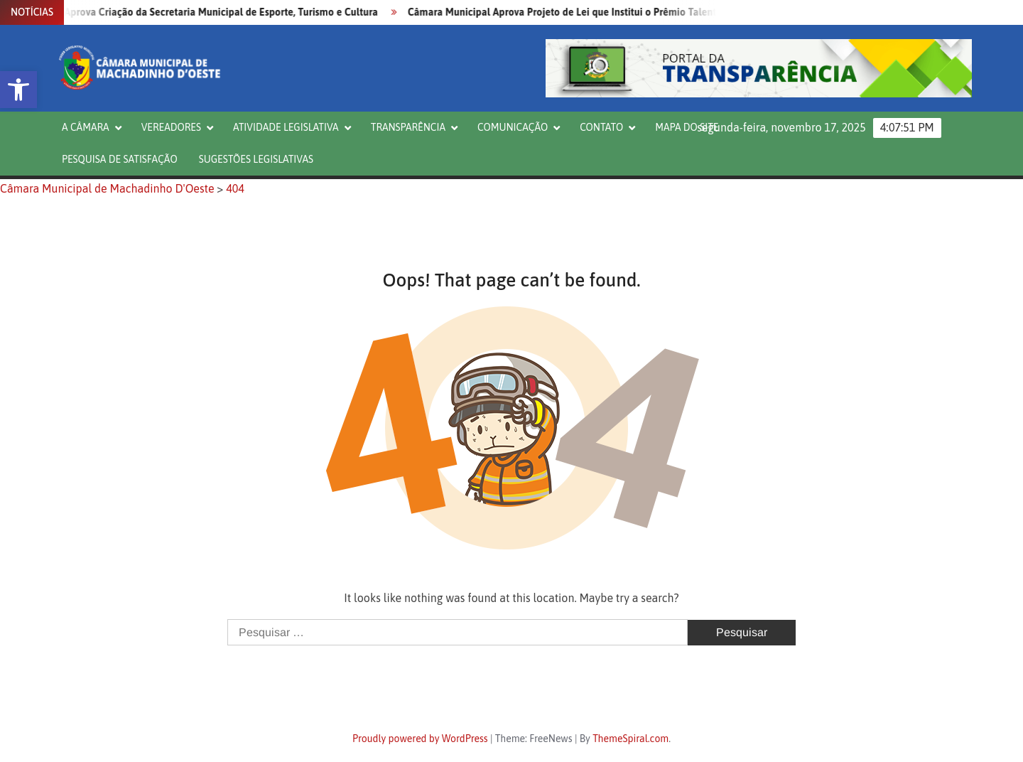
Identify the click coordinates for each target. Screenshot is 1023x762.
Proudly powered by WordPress (420, 738)
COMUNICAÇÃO (512, 127)
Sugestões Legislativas (256, 159)
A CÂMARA (85, 127)
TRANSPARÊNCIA (408, 127)
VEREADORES (171, 127)
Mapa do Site (686, 127)
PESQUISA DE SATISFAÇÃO (120, 159)
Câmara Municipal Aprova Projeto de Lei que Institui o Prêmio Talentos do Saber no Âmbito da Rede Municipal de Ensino (684, 12)
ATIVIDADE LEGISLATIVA (286, 127)
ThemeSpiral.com (630, 738)
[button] (18, 89)
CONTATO (601, 127)
